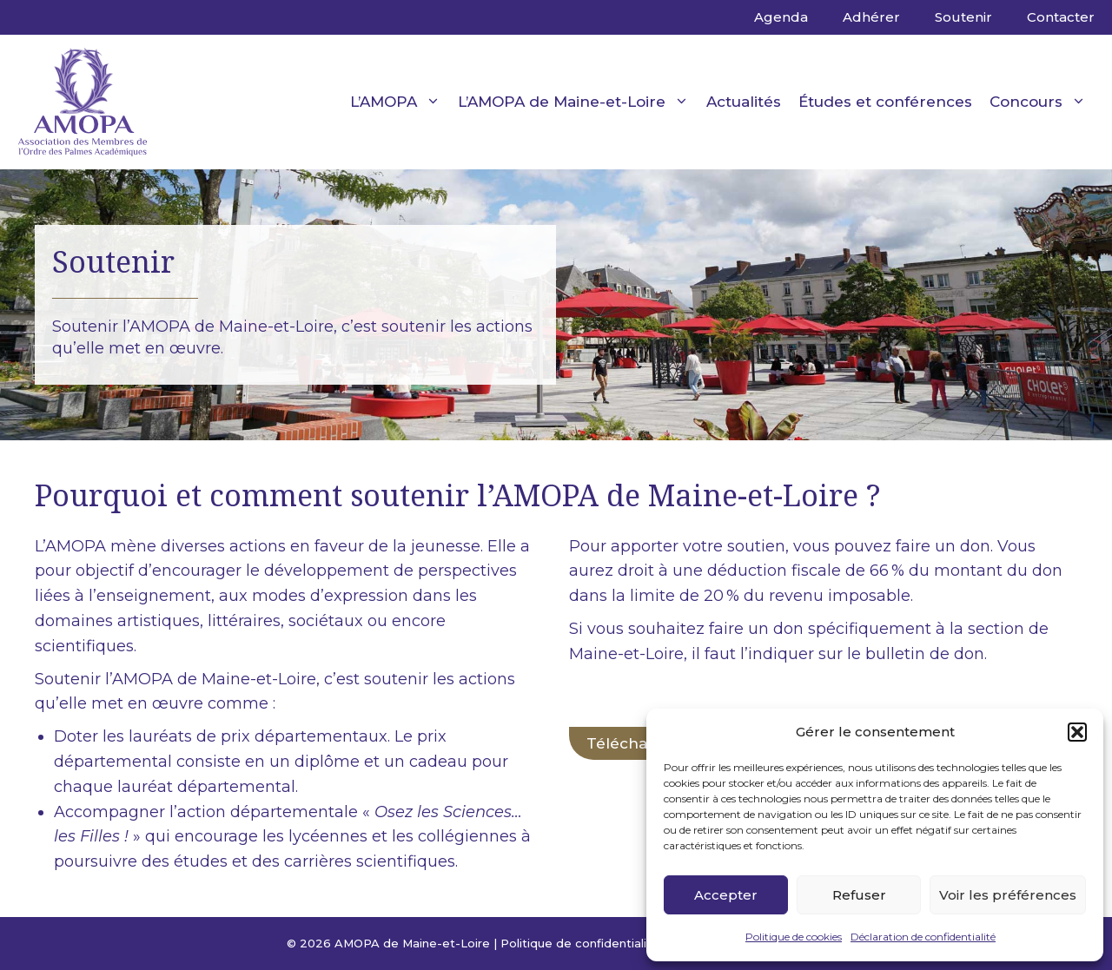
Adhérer (871, 17)
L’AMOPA (399, 102)
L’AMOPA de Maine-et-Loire (578, 102)
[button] (1077, 732)
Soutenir (963, 17)
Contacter (1061, 17)
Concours (1042, 102)
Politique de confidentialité (579, 943)
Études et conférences (885, 101)
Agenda (781, 17)
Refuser (859, 895)
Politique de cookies (793, 936)
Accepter (726, 895)
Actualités (743, 101)
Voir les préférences (1007, 895)
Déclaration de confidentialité (923, 936)
